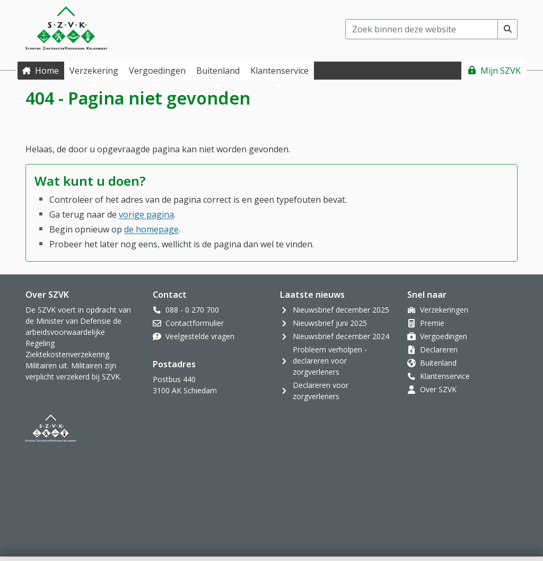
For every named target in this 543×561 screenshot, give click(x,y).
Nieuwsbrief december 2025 (341, 310)
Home (47, 70)
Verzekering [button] (93, 70)
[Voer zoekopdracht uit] (508, 29)
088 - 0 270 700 (192, 310)
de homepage (151, 229)
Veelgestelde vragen (199, 336)
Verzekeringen (444, 310)
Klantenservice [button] (279, 70)
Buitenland (438, 363)
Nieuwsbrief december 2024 (341, 336)
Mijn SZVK (500, 70)
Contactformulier (194, 323)
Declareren (439, 349)
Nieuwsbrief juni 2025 (330, 323)
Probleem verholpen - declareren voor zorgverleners (330, 360)
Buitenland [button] (218, 70)
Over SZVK (438, 389)
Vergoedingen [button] (157, 70)
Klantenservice (445, 376)
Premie (432, 323)
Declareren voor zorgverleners (320, 390)
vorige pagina (146, 214)
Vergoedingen (443, 336)
